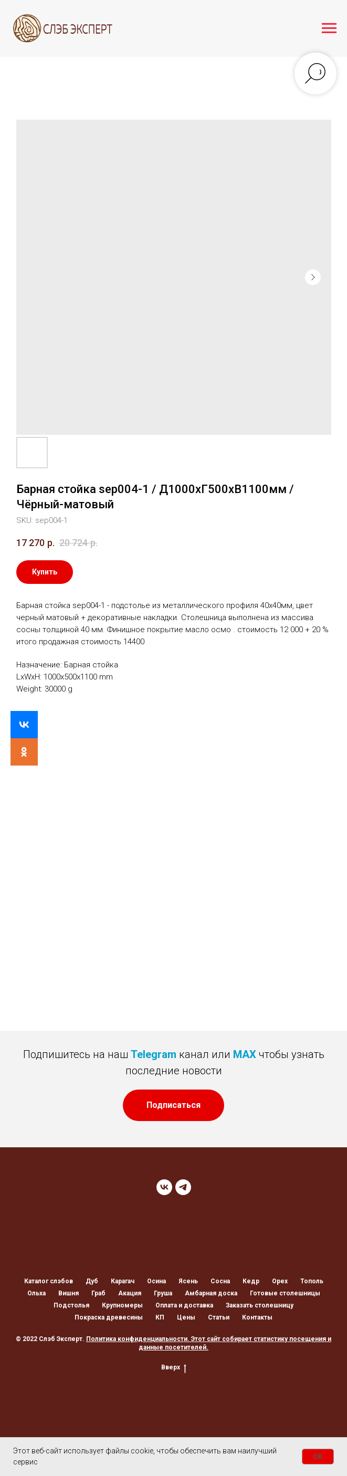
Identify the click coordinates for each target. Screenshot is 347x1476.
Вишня (68, 1293)
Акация (129, 1293)
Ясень (188, 1281)
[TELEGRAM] (183, 1187)
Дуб (92, 1281)
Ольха (36, 1293)
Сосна (220, 1281)
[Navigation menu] (329, 28)
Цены (186, 1317)
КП (159, 1317)
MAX (244, 1054)
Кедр (251, 1281)
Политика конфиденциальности (136, 1339)
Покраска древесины (109, 1317)
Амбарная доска (211, 1293)
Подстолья (71, 1305)
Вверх (173, 1368)
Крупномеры (122, 1305)
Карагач (122, 1281)
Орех (280, 1281)
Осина (156, 1281)
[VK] (164, 1187)
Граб (98, 1293)
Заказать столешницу (259, 1305)
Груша (163, 1293)
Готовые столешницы (285, 1293)
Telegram (153, 1054)
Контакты (257, 1317)
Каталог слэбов (48, 1281)
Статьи (218, 1317)
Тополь (311, 1281)
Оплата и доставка (184, 1305)
